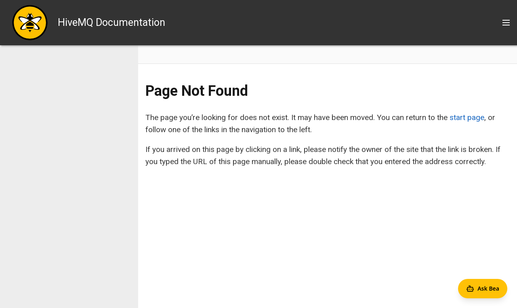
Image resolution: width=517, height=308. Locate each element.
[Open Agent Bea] (482, 288)
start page (467, 117)
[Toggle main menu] (506, 22)
